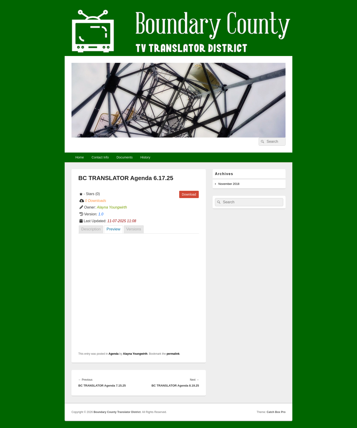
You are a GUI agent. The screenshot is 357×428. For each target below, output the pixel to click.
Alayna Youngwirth (135, 353)
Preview (113, 229)
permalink (173, 353)
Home (79, 157)
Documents (125, 157)
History (145, 157)
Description (91, 229)
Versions (133, 229)
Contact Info (100, 157)
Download (189, 194)
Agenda (114, 353)
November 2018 (229, 184)
